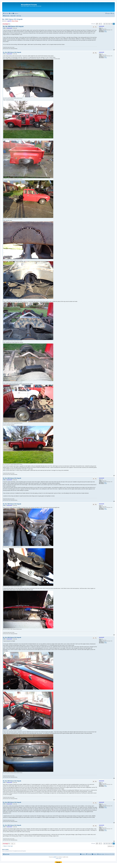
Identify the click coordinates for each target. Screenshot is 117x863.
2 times (105, 30)
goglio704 (9, 21)
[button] (97, 24)
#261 (4, 782)
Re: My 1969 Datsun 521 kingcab (13, 26)
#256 (4, 28)
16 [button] (109, 24)
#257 (4, 53)
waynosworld (101, 26)
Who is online (5, 849)
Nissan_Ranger (15, 21)
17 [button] (111, 24)
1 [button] (101, 24)
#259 (4, 505)
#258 (4, 479)
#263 (4, 826)
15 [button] (106, 24)
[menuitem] (10, 13)
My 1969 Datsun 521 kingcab (12, 19)
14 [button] (104, 24)
